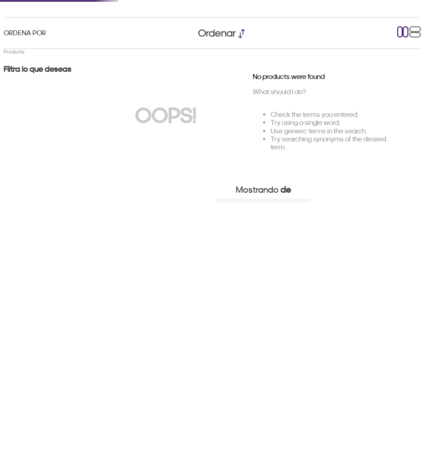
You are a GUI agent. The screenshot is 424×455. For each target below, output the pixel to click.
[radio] (403, 32)
